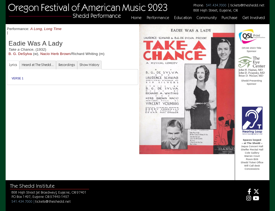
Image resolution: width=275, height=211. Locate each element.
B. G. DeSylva (20, 54)
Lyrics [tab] (13, 65)
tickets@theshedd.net (247, 5)
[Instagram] (248, 198)
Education (183, 18)
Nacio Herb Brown (55, 54)
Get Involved (254, 18)
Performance (158, 18)
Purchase (230, 18)
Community (207, 18)
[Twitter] (255, 192)
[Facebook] (248, 192)
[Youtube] (255, 198)
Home (136, 18)
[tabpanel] (72, 77)
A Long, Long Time (46, 29)
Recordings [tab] (66, 65)
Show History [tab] (89, 65)
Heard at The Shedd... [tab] (38, 65)
